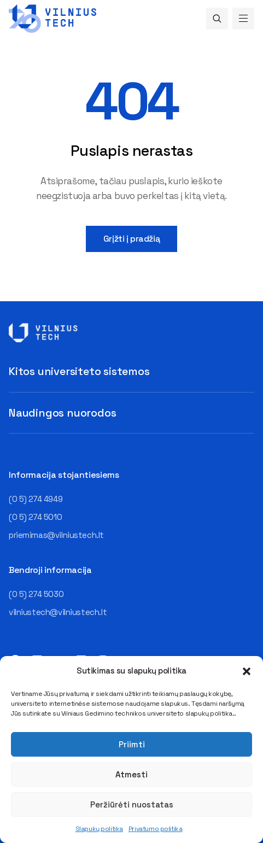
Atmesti (131, 774)
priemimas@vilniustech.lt (56, 535)
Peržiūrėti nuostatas (131, 804)
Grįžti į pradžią (131, 238)
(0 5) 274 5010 (35, 517)
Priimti (132, 744)
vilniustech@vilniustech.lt (58, 612)
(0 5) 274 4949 (35, 499)
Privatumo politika (155, 828)
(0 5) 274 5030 (36, 594)
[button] (246, 671)
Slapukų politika (99, 828)
